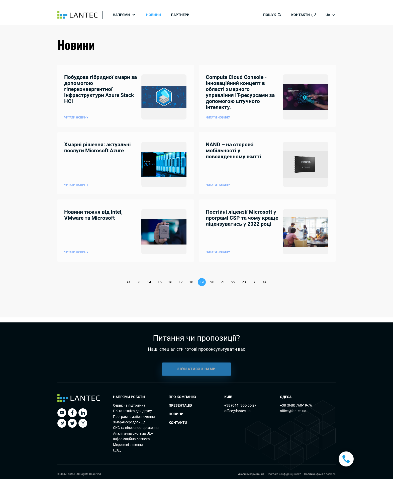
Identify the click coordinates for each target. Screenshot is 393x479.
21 (223, 282)
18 (191, 282)
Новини (153, 15)
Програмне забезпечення (134, 417)
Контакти (178, 423)
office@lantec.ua (237, 411)
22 (233, 282)
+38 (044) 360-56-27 (240, 405)
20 (212, 282)
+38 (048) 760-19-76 (296, 405)
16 (170, 282)
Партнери (180, 15)
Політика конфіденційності (284, 474)
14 (149, 282)
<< (128, 282)
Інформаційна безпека (131, 439)
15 (160, 282)
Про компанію (182, 397)
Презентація (180, 405)
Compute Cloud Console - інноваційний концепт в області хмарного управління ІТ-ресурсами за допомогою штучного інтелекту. (240, 92)
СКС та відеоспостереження (136, 428)
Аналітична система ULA (133, 433)
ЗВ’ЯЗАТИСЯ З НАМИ (196, 372)
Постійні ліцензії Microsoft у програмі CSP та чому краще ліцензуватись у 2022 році (242, 218)
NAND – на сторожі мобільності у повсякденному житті (233, 151)
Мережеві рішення (128, 445)
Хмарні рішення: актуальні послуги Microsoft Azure (97, 148)
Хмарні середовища (129, 422)
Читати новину (76, 117)
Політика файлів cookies (320, 474)
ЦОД (117, 450)
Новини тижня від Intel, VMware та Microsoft (93, 215)
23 (244, 282)
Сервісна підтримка (129, 405)
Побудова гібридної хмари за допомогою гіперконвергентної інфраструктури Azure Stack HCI (100, 89)
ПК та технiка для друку (132, 411)
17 (181, 282)
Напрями (121, 15)
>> (265, 282)
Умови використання (251, 474)
